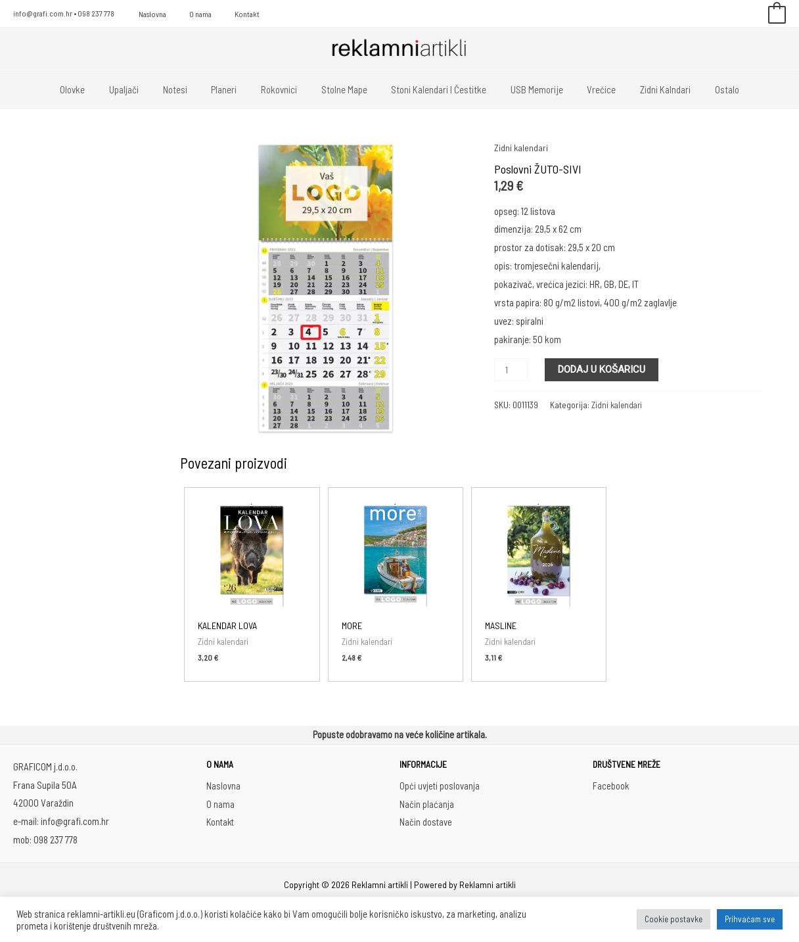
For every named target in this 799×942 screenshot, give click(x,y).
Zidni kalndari (648, 89)
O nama (190, 13)
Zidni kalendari (521, 147)
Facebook (611, 786)
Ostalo (705, 89)
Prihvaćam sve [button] (750, 919)
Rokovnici (283, 89)
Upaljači (141, 89)
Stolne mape (344, 89)
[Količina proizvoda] (512, 369)
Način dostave (426, 822)
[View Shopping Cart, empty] (777, 14)
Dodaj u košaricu (603, 369)
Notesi (188, 89)
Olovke (94, 89)
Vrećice (588, 89)
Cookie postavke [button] (673, 919)
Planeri (233, 89)
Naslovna (149, 13)
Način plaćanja (427, 804)
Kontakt (229, 13)
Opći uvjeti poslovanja (440, 786)
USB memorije (528, 89)
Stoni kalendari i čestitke (434, 89)
